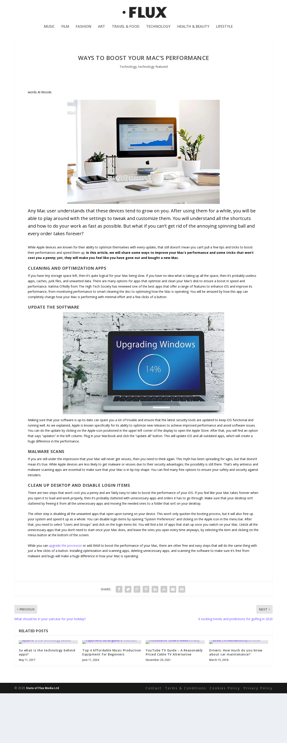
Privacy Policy (258, 738)
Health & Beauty (193, 30)
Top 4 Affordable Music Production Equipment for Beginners (111, 701)
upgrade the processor (65, 557)
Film (65, 30)
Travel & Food (125, 30)
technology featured (153, 78)
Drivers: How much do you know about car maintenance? (235, 699)
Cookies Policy (225, 738)
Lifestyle (224, 30)
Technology (158, 30)
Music (49, 30)
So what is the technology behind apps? (47, 702)
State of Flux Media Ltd (42, 738)
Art (101, 30)
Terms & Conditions (185, 738)
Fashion (83, 30)
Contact (154, 738)
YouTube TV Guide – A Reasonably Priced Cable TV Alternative (174, 701)
